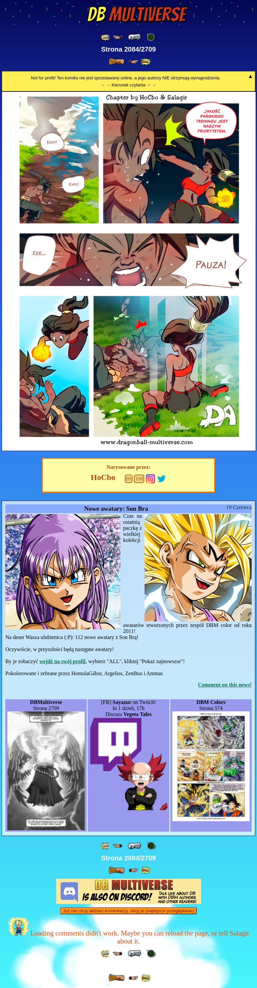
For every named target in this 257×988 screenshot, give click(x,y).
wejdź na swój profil (62, 661)
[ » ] (116, 61)
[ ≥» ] (133, 62)
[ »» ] (146, 62)
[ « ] (134, 37)
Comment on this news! (225, 685)
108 (139, 479)
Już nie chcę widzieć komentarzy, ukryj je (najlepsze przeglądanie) (128, 910)
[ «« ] (106, 37)
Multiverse (136, 14)
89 (128, 479)
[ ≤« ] (117, 37)
